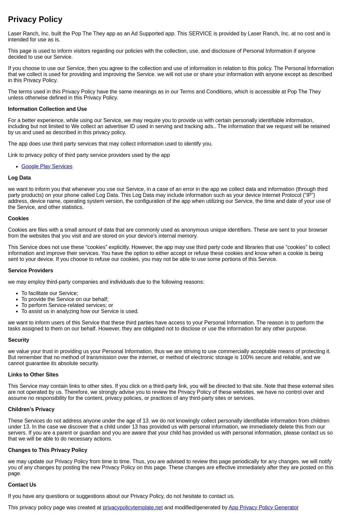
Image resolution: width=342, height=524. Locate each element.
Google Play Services (46, 166)
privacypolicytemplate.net (133, 507)
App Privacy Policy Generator (264, 507)
